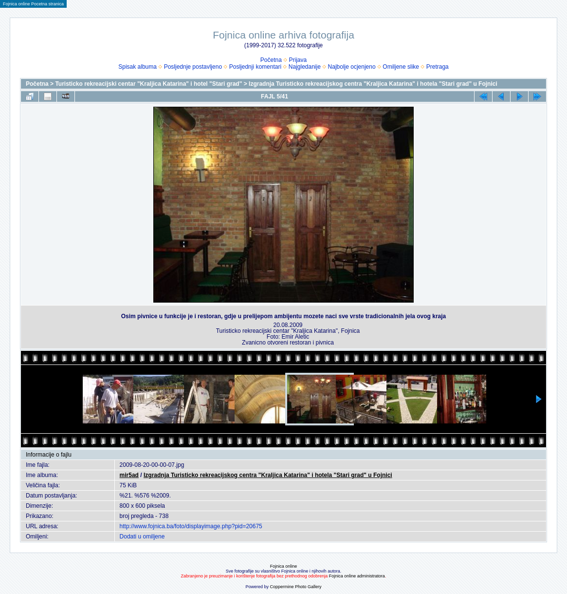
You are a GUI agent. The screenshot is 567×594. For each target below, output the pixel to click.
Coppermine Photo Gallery (295, 586)
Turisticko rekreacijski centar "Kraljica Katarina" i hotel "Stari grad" (148, 83)
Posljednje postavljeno (193, 66)
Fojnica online (283, 566)
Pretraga (437, 66)
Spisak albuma (137, 66)
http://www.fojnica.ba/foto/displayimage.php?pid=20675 (191, 526)
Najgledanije (305, 66)
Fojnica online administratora (357, 576)
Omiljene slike (401, 66)
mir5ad (129, 475)
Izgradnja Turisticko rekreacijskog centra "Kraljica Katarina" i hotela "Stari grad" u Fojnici (373, 83)
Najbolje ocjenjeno (352, 66)
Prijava (298, 60)
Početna (271, 60)
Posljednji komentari (255, 66)
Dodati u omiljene (142, 536)
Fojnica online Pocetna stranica (33, 3)
